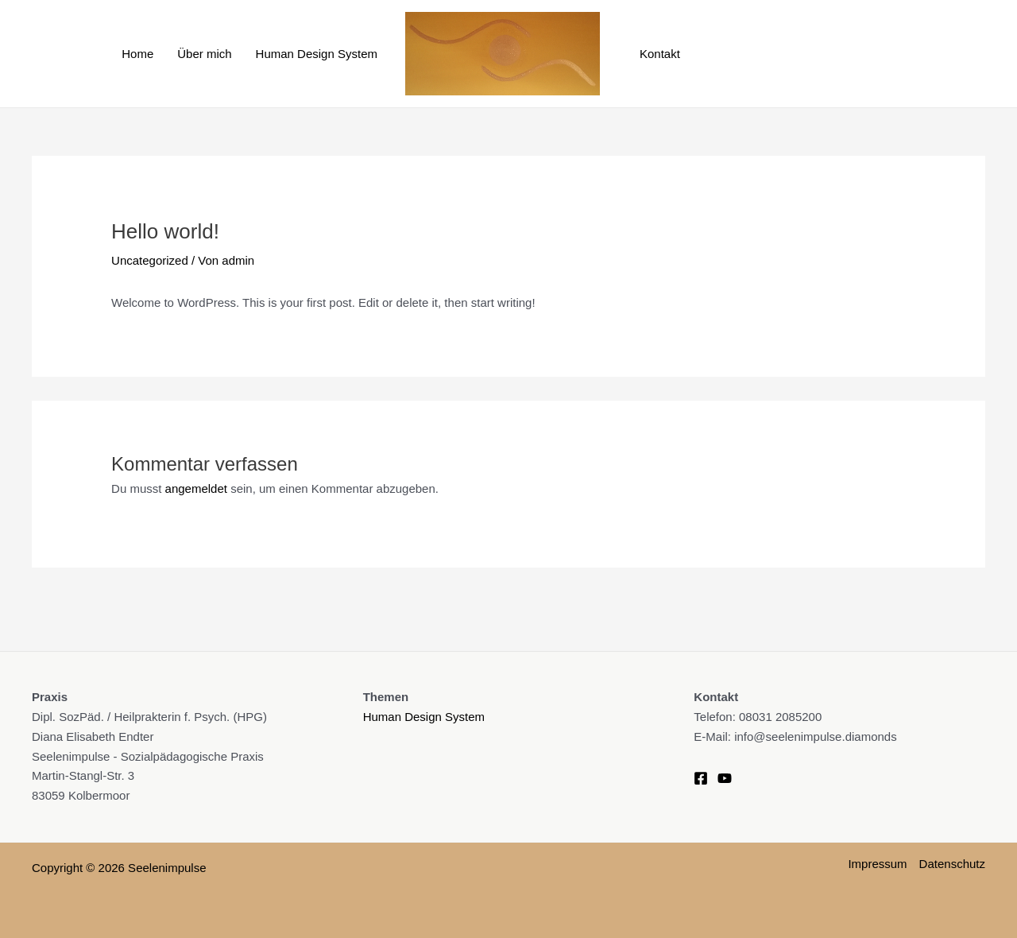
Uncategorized (149, 260)
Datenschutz (952, 863)
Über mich (204, 53)
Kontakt (660, 53)
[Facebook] (701, 778)
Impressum (877, 863)
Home (137, 53)
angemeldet (196, 488)
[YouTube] (724, 778)
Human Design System (316, 53)
